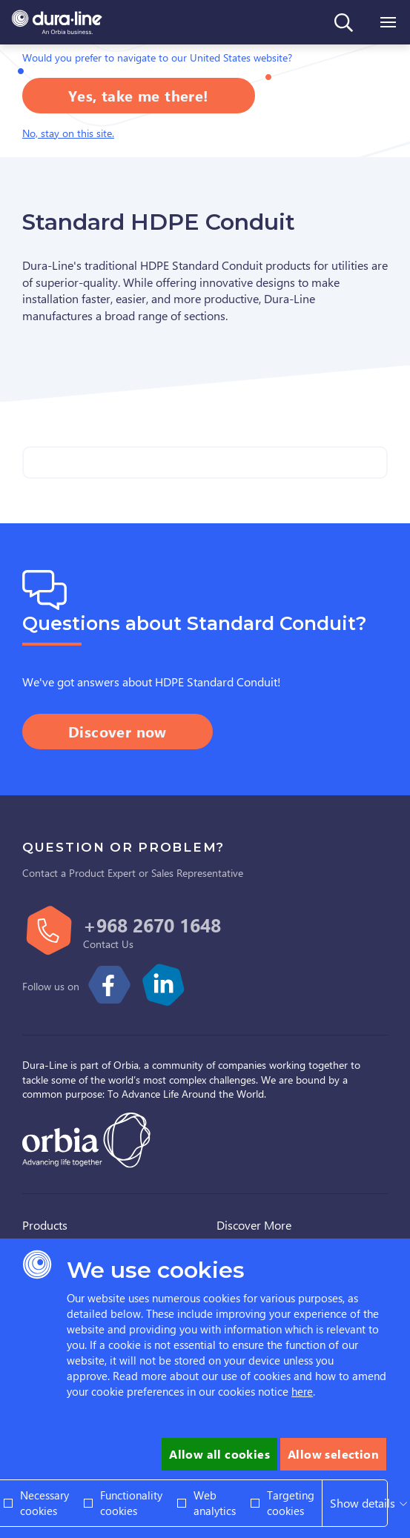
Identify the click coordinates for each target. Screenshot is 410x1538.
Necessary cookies (44, 1503)
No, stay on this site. (68, 133)
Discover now (117, 731)
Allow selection (333, 1454)
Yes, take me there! (138, 95)
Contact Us (108, 944)
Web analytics (215, 1503)
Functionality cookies (131, 1503)
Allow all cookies (219, 1454)
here (302, 1391)
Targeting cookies (290, 1503)
